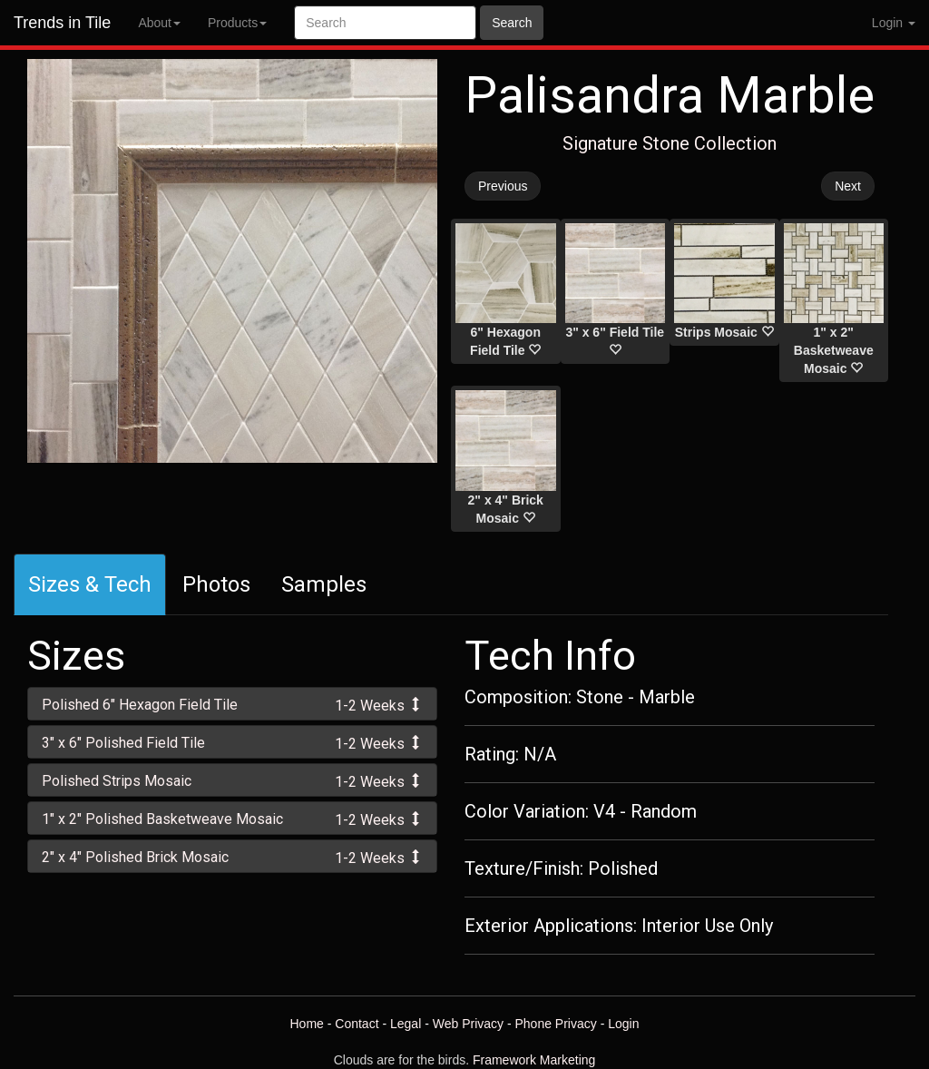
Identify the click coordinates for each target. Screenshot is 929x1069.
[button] (232, 704)
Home (306, 1023)
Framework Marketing (534, 1060)
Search (512, 22)
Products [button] (237, 22)
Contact (356, 1023)
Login (623, 1023)
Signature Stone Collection (669, 143)
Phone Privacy (556, 1023)
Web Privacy (468, 1023)
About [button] (159, 22)
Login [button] (893, 22)
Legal (405, 1023)
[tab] (232, 704)
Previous (502, 186)
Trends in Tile (62, 23)
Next (848, 186)
